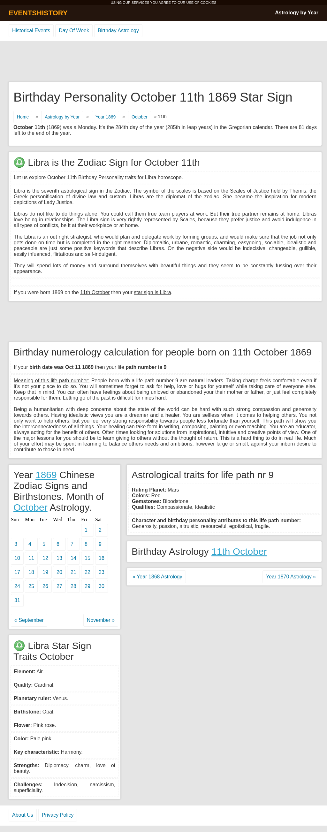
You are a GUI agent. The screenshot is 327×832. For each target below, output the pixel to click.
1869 (46, 474)
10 (17, 558)
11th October (239, 551)
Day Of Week (74, 30)
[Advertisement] (163, 62)
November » (101, 620)
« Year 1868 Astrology (157, 576)
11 (31, 558)
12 (45, 558)
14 (73, 558)
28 (73, 586)
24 (17, 586)
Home (23, 116)
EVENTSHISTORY (38, 13)
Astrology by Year (296, 12)
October (140, 116)
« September (29, 620)
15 (87, 558)
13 (59, 558)
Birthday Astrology (118, 30)
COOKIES (208, 2)
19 (45, 572)
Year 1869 (105, 116)
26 (45, 586)
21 (73, 572)
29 (87, 586)
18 (31, 572)
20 (59, 572)
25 (31, 586)
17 (17, 572)
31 (17, 600)
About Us (22, 815)
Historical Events (31, 30)
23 (101, 572)
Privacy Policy (58, 815)
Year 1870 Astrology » (291, 576)
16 (101, 558)
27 (59, 586)
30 (101, 586)
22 (87, 572)
